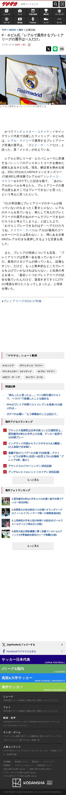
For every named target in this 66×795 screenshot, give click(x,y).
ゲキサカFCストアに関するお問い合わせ (20, 776)
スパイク (54, 700)
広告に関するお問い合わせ (14, 769)
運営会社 (35, 762)
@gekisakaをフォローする (18, 644)
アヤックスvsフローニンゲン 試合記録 (30, 465)
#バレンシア (8, 365)
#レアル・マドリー (46, 371)
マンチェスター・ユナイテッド (34, 131)
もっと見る (33, 479)
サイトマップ (48, 762)
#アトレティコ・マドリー (31, 365)
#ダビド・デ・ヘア (11, 377)
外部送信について (44, 765)
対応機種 (7, 762)
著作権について (21, 762)
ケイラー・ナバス (22, 230)
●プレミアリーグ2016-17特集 (22, 301)
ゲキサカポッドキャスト (17, 725)
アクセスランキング (29, 751)
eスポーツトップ (51, 736)
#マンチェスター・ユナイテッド (17, 371)
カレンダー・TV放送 (47, 751)
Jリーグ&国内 (18, 700)
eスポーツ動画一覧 (31, 740)
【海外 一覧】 (20, 45)
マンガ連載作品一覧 (34, 736)
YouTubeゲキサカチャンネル (15, 722)
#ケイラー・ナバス (34, 377)
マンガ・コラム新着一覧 (13, 736)
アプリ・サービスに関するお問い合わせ (19, 772)
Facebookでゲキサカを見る (19, 651)
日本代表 (7, 700)
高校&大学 (30, 700)
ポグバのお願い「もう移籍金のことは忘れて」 (33, 414)
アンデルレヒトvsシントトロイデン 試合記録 (33, 471)
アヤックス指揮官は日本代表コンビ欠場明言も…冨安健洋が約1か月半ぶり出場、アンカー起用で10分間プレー (35, 434)
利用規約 (7, 765)
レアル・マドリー (20, 140)
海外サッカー (42, 700)
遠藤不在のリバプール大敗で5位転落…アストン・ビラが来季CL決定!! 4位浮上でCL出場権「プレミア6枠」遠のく (36, 456)
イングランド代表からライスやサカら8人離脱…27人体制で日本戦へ (35, 445)
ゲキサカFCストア (11, 751)
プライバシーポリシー (24, 765)
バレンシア (15, 163)
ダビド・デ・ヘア (40, 145)
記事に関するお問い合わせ (40, 769)
